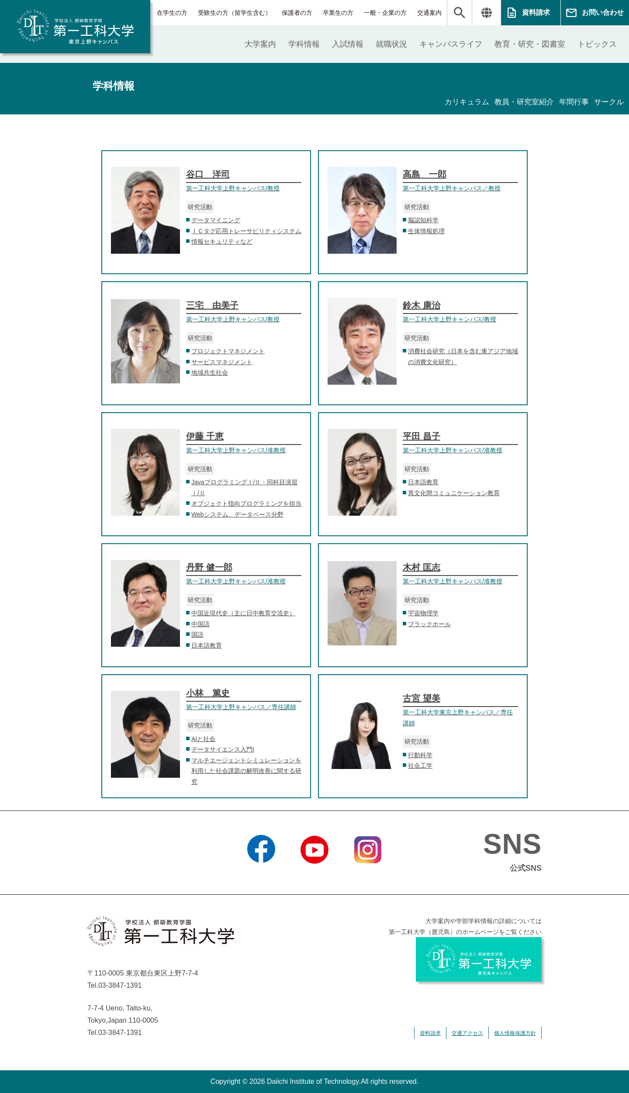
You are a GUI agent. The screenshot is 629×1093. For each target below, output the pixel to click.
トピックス (597, 44)
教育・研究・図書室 (529, 44)
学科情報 (304, 44)
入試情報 (347, 44)
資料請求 (536, 12)
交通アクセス (467, 1033)
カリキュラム (458, 102)
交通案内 (429, 12)
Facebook (261, 874)
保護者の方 (297, 12)
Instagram (367, 874)
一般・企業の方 (385, 12)
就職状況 (391, 44)
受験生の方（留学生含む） (234, 12)
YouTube (314, 874)
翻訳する (486, 12)
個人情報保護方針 (515, 1033)
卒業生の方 (338, 12)
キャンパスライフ (450, 44)
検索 (459, 12)
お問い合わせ (603, 12)
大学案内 (260, 44)
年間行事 (571, 102)
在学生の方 (172, 12)
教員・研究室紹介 (518, 102)
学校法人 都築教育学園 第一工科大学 (75, 26)
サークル (608, 102)
